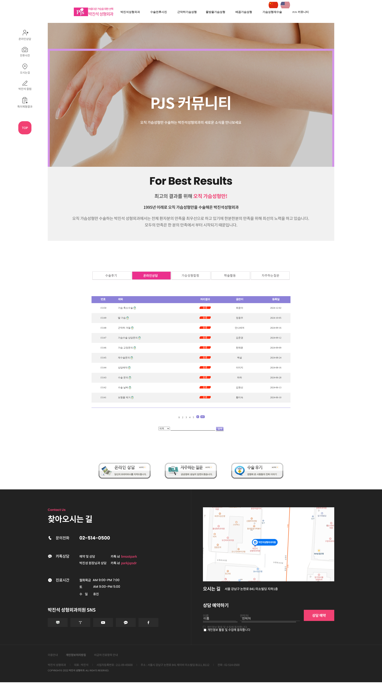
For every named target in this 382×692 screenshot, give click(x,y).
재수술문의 (124, 357)
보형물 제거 (124, 397)
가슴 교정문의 (125, 347)
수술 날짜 (123, 387)
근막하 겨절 (124, 327)
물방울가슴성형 (215, 12)
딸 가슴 (122, 317)
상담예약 (123, 367)
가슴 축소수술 (125, 307)
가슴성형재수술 (272, 12)
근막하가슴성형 (187, 12)
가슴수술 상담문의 (128, 337)
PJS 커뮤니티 (300, 12)
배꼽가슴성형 (243, 12)
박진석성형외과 (130, 12)
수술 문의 (123, 377)
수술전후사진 (158, 12)
